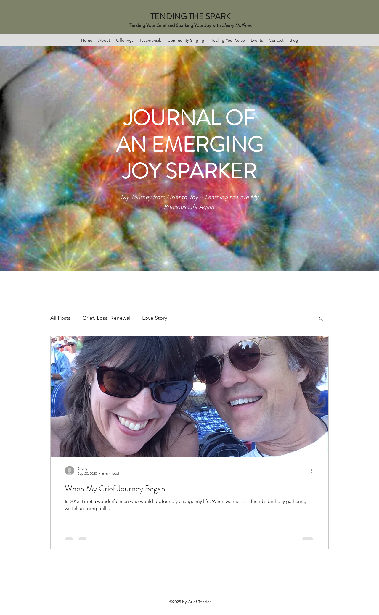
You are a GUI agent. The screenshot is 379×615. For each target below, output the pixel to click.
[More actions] (313, 470)
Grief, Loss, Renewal (106, 318)
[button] (321, 319)
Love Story (154, 318)
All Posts (60, 318)
